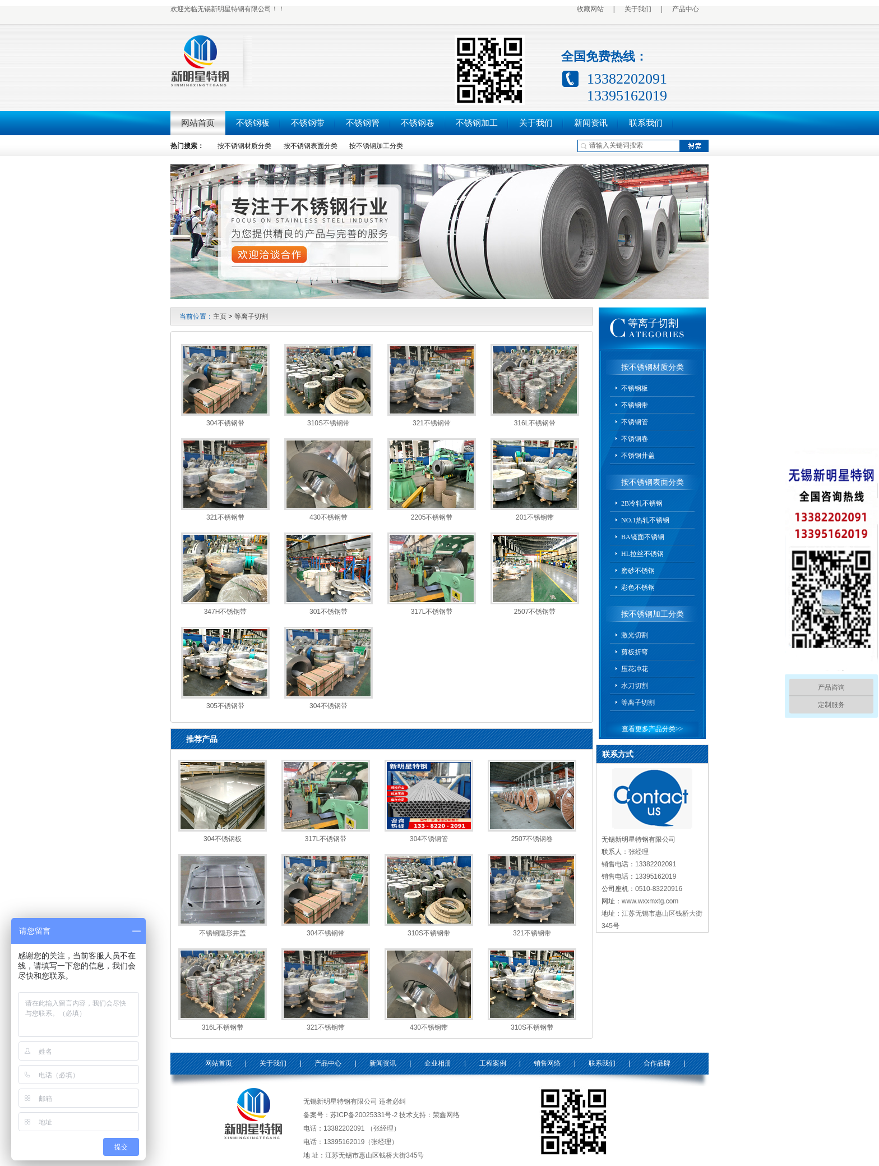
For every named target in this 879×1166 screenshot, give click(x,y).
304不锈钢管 (429, 839)
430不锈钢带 (328, 517)
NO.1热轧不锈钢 (645, 520)
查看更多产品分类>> (652, 729)
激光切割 (634, 635)
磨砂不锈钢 (638, 571)
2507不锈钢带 (535, 612)
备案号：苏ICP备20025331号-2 (350, 1115)
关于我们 (637, 9)
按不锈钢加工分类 (376, 146)
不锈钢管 (363, 122)
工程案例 (492, 1063)
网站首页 (198, 122)
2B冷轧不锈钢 (642, 503)
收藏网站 (590, 9)
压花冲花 (634, 669)
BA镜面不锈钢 (642, 537)
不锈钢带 (308, 122)
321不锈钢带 (432, 423)
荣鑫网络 (446, 1115)
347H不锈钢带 (225, 612)
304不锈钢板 (222, 839)
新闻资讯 (591, 122)
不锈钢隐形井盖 (222, 933)
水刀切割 (634, 686)
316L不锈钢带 (535, 423)
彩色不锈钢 (638, 587)
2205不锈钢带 (432, 517)
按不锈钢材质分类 (244, 146)
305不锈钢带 (225, 706)
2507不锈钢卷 (532, 839)
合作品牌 (657, 1063)
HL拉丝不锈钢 (642, 554)
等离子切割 (251, 316)
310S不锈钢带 (328, 423)
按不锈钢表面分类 (310, 146)
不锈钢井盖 (638, 456)
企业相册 (437, 1063)
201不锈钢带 (535, 517)
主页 (219, 316)
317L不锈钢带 (432, 612)
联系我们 (646, 122)
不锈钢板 (253, 122)
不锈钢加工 (477, 122)
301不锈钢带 (328, 612)
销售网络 (547, 1063)
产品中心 (685, 9)
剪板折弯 (634, 652)
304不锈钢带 (225, 423)
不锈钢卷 (417, 122)
